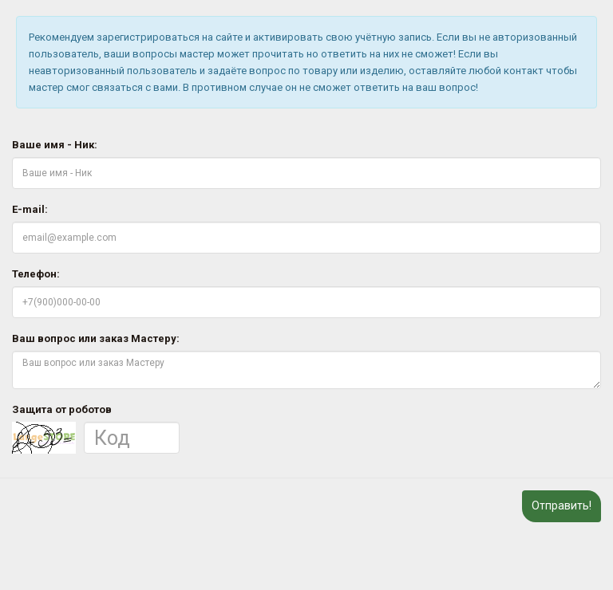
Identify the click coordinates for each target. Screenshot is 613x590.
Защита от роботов (62, 409)
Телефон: (36, 274)
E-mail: (30, 209)
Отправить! (561, 505)
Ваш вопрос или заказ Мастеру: (96, 338)
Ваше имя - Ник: (54, 145)
